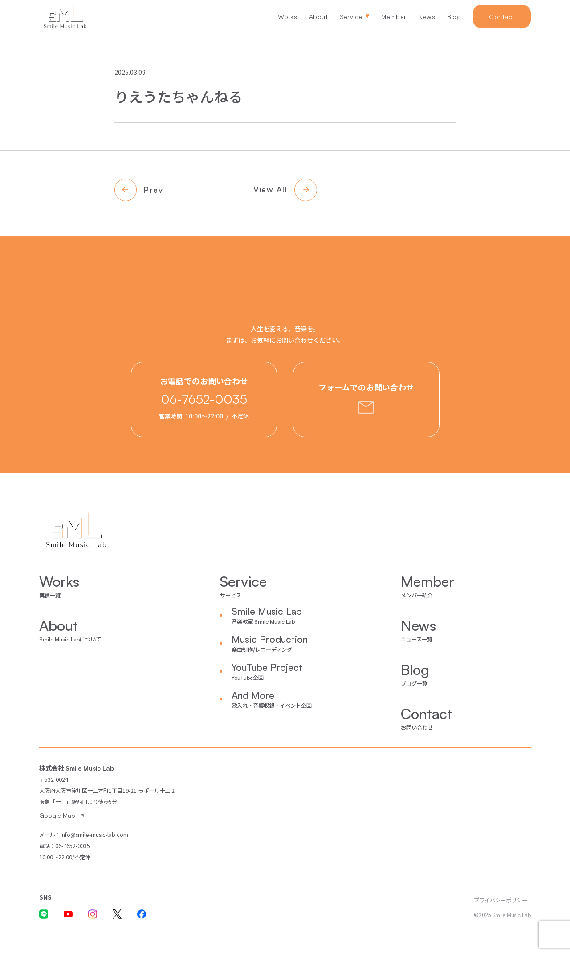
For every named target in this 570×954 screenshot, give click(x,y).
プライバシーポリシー (500, 900)
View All (270, 189)
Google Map (57, 815)
